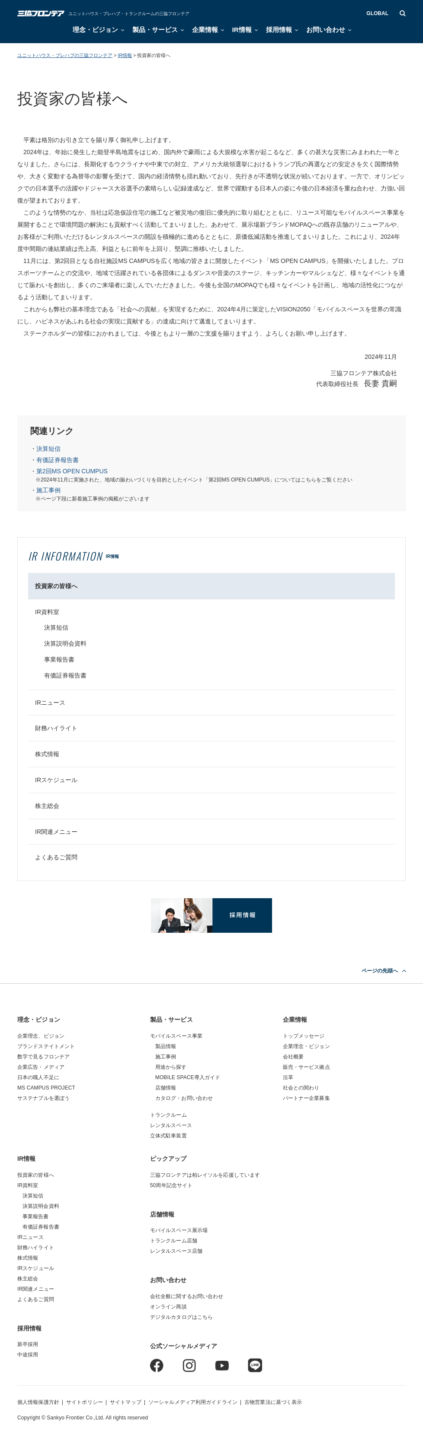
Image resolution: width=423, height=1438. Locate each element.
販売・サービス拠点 (306, 1067)
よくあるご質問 (56, 857)
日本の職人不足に (38, 1077)
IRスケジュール (56, 779)
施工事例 (48, 490)
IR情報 (242, 29)
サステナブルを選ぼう (43, 1098)
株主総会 (47, 805)
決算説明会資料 (65, 643)
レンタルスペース (171, 1125)
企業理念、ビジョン (40, 1036)
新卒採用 (27, 1344)
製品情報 (165, 1046)
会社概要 (293, 1057)
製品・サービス (155, 29)
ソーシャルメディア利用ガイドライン (192, 1402)
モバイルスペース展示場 (179, 1230)
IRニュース (50, 702)
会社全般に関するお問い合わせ (187, 1296)
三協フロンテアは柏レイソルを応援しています (205, 1175)
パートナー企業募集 (306, 1098)
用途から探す (171, 1067)
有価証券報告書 (57, 459)
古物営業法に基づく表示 (273, 1402)
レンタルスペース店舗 (176, 1251)
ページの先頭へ (380, 971)
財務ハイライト (56, 728)
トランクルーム (168, 1115)
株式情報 (47, 754)
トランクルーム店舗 (173, 1241)
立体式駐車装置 (168, 1136)
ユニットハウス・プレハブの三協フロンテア (64, 55)
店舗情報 (165, 1088)
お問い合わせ (325, 29)
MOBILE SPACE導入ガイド (188, 1077)
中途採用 (27, 1355)
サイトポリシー (84, 1402)
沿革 (288, 1077)
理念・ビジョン (95, 29)
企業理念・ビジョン (306, 1046)
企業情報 (205, 29)
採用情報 (279, 29)
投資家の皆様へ (56, 586)
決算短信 (48, 448)
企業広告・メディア (40, 1067)
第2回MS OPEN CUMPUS (72, 471)
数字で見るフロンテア (43, 1057)
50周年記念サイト (171, 1185)
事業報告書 (59, 659)
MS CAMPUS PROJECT (46, 1088)
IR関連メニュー (56, 831)
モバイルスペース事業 (176, 1036)
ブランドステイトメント (46, 1046)
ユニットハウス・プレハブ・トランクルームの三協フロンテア (128, 13)
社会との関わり (301, 1088)
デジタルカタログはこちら (181, 1317)
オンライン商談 (168, 1307)
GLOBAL (377, 13)
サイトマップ (125, 1402)
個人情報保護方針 (38, 1402)
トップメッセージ (304, 1036)
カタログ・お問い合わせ (184, 1098)
